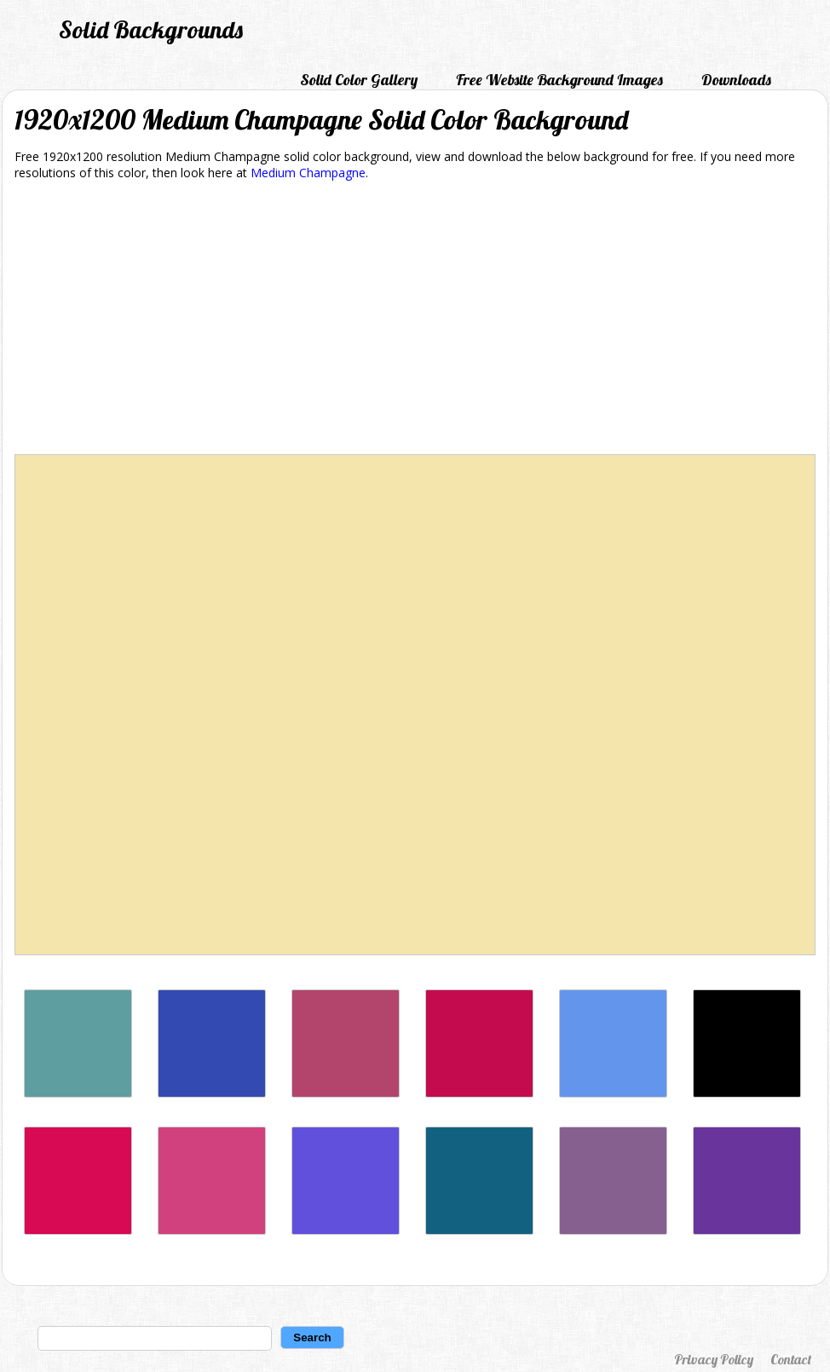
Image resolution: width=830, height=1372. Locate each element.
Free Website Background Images (559, 79)
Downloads (736, 79)
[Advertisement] (415, 320)
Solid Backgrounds (151, 29)
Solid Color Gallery (359, 79)
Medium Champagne (308, 172)
